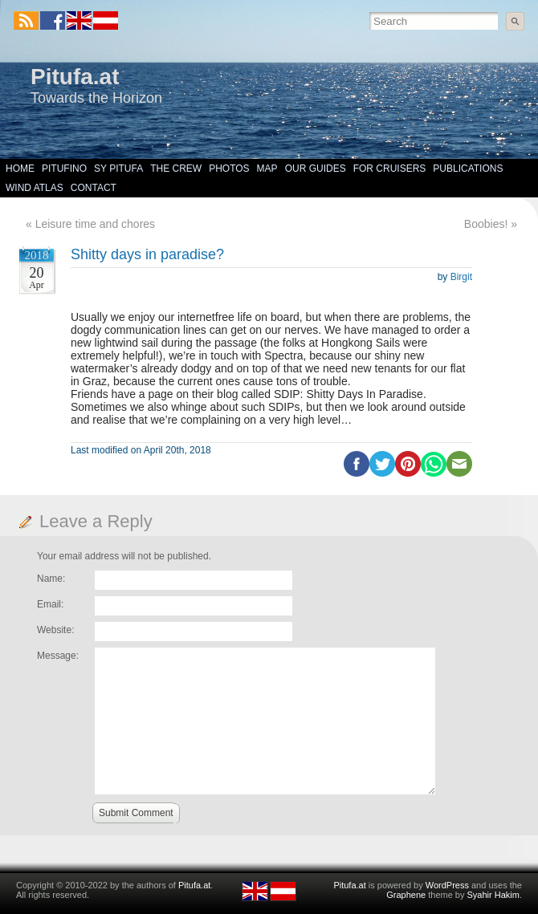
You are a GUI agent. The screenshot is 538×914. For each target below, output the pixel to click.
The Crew (176, 168)
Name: (51, 578)
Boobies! (485, 223)
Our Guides (315, 168)
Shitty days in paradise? (147, 254)
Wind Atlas (34, 187)
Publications (468, 168)
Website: (55, 630)
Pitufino (64, 168)
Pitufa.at (75, 76)
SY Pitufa (118, 168)
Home (20, 168)
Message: (58, 655)
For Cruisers (389, 168)
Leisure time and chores (95, 223)
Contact (93, 187)
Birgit (461, 276)
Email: (50, 604)
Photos (229, 168)
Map (267, 168)
